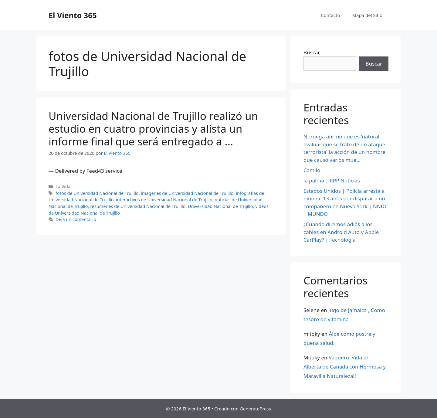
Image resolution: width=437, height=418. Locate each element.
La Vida (63, 186)
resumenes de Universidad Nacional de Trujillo (137, 206)
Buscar (311, 52)
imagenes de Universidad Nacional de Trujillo (187, 193)
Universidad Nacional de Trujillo (220, 206)
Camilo (311, 170)
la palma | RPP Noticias (331, 180)
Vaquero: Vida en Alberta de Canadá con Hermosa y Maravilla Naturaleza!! (344, 366)
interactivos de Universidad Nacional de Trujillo (164, 199)
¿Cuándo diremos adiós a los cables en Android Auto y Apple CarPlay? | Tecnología (341, 232)
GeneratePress (255, 409)
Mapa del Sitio (367, 15)
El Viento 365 (73, 15)
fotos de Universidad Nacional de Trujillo (97, 193)
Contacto (330, 15)
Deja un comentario (76, 219)
